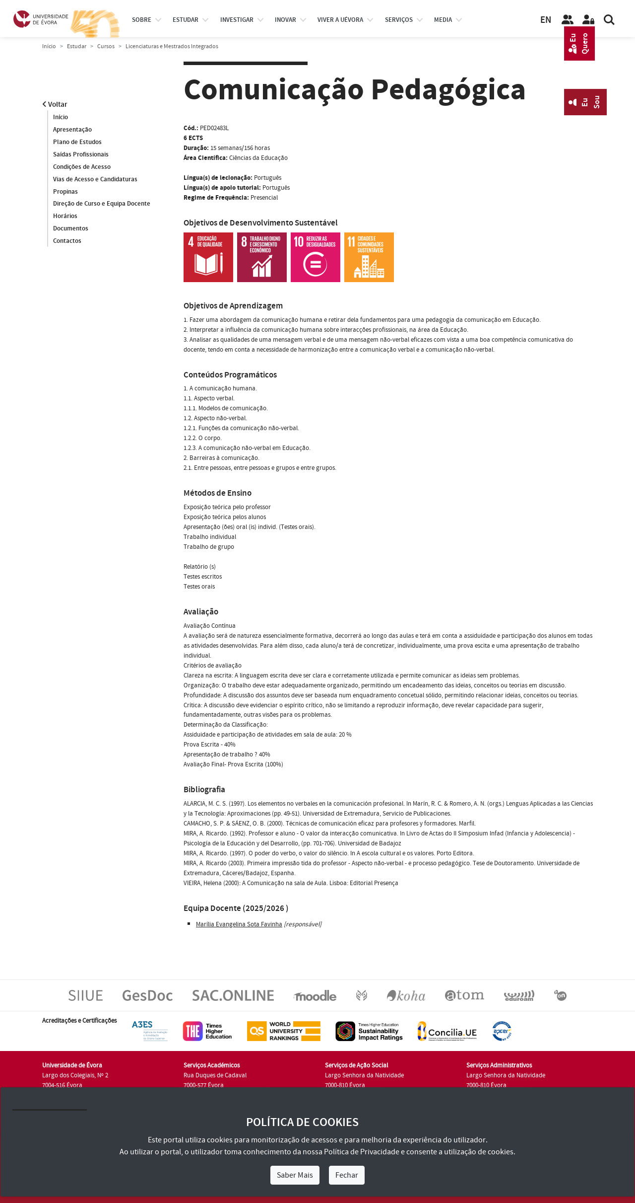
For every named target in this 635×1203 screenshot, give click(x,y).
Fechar (346, 1175)
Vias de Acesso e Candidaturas (95, 179)
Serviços (399, 19)
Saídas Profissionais (81, 154)
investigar (237, 19)
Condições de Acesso (82, 166)
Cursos (106, 46)
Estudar (76, 46)
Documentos (70, 229)
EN (545, 20)
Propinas (65, 191)
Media (443, 19)
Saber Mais (295, 1175)
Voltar (54, 104)
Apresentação (72, 129)
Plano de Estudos (77, 142)
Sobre (141, 19)
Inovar (285, 19)
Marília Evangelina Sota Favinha (239, 924)
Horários (65, 216)
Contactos (67, 241)
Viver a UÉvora (340, 19)
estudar (185, 19)
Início (49, 46)
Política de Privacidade (361, 1152)
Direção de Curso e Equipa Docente (101, 204)
